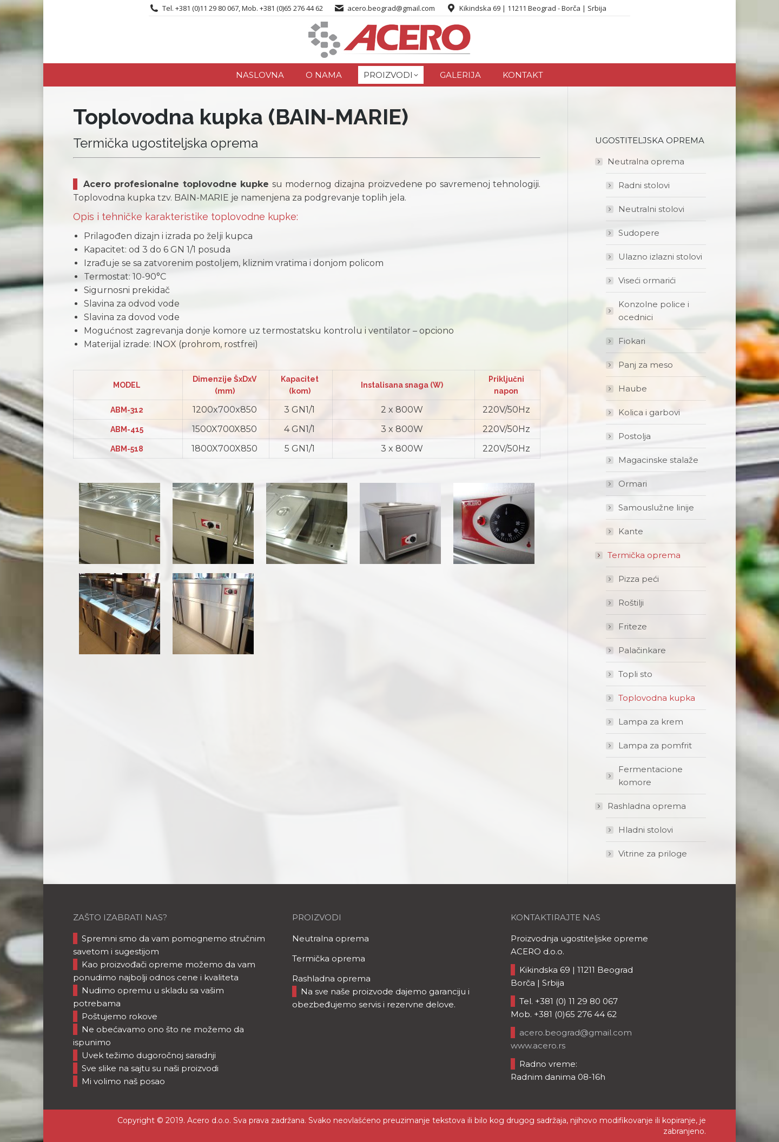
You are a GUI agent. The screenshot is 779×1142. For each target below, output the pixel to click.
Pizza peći (638, 579)
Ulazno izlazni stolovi (660, 256)
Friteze (632, 626)
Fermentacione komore (650, 775)
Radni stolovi (644, 185)
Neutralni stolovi (651, 209)
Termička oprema (639, 555)
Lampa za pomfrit (655, 745)
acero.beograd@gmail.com (391, 8)
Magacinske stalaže (658, 460)
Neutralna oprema (640, 161)
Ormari (632, 484)
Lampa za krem (650, 721)
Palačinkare (642, 650)
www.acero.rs (538, 1045)
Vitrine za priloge (652, 853)
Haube (632, 388)
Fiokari (631, 341)
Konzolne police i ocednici (653, 310)
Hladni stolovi (645, 830)
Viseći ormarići (647, 280)
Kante (630, 531)
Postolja (634, 436)
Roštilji (631, 602)
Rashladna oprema (641, 806)
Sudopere (638, 233)
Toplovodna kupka (656, 698)
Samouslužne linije (656, 507)
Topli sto (635, 674)
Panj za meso (645, 365)
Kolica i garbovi (649, 412)
